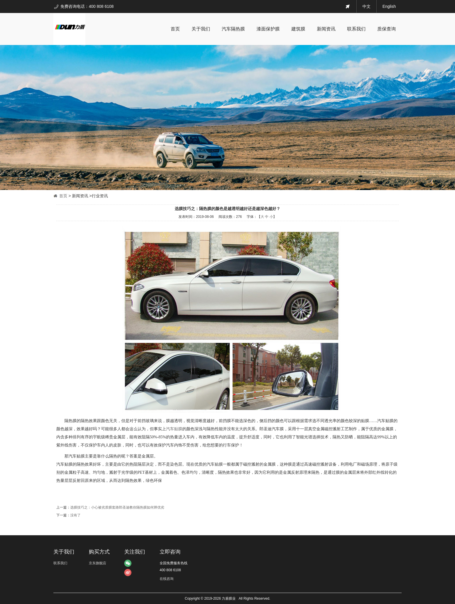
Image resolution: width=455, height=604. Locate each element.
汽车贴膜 (174, 429)
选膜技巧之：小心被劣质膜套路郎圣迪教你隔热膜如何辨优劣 (117, 507)
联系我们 (356, 28)
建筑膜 (298, 28)
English (389, 6)
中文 (366, 6)
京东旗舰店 (97, 563)
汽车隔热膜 (233, 28)
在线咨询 (167, 579)
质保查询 (386, 28)
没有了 (75, 515)
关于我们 (201, 28)
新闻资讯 (326, 28)
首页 (175, 28)
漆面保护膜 (268, 28)
